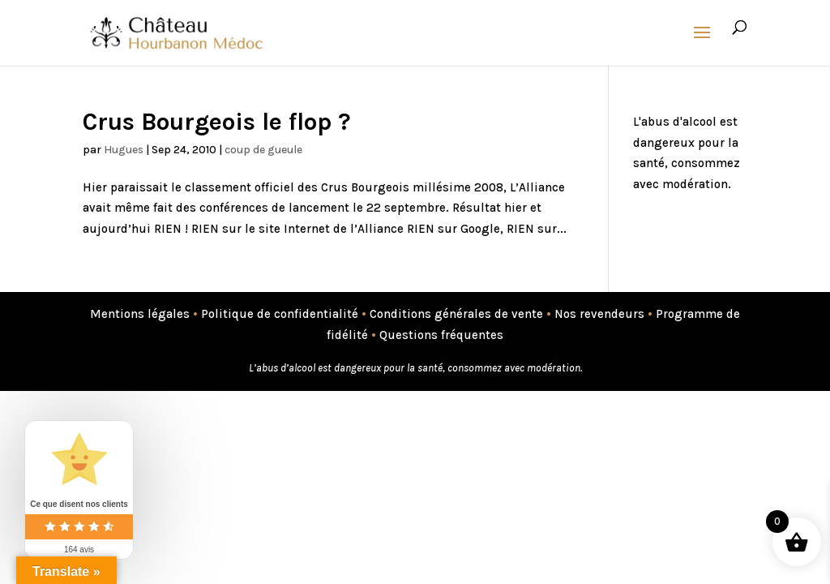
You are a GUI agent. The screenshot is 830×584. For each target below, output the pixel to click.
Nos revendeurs (599, 314)
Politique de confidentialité (279, 314)
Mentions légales (140, 314)
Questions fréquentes (441, 335)
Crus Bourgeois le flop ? (217, 121)
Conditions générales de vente (456, 314)
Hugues (123, 150)
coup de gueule (263, 150)
